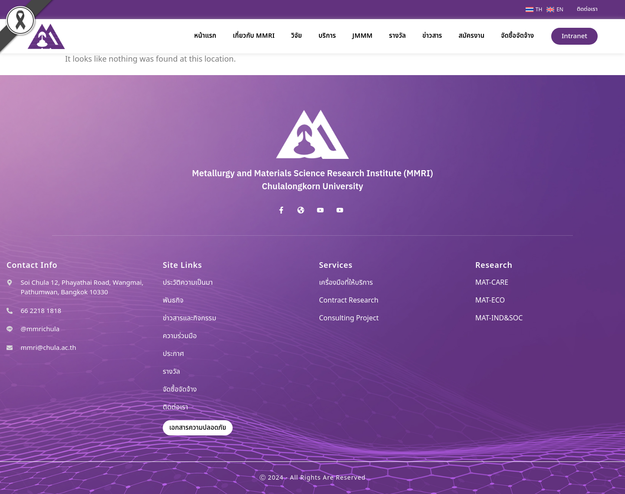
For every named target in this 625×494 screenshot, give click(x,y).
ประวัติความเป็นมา (188, 282)
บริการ (327, 36)
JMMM (362, 36)
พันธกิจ (173, 300)
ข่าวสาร (432, 36)
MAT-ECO (490, 300)
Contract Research (348, 300)
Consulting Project (348, 318)
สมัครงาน (471, 36)
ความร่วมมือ (180, 336)
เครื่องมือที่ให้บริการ (346, 282)
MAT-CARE (491, 282)
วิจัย (296, 36)
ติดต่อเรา (175, 407)
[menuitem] (536, 9)
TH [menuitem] (539, 9)
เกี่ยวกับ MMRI (253, 36)
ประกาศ (173, 353)
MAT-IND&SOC (499, 318)
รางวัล (397, 36)
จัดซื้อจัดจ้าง (517, 36)
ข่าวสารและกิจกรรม (189, 318)
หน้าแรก (205, 36)
